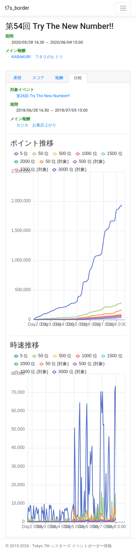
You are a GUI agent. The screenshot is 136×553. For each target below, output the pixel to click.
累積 (17, 77)
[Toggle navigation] (123, 8)
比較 (78, 77)
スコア (38, 77)
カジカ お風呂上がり (36, 125)
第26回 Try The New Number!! (43, 96)
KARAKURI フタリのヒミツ (37, 57)
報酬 (59, 77)
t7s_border (17, 8)
